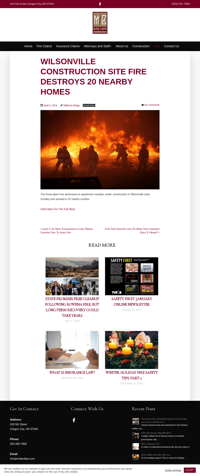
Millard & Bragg (71, 105)
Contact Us (171, 46)
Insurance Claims (68, 46)
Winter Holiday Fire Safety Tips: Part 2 (156, 455)
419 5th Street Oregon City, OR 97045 (32, 3)
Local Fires (89, 105)
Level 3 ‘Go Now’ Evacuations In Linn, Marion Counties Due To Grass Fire (66, 230)
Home (28, 46)
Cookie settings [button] (173, 470)
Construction (140, 46)
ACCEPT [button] (190, 470)
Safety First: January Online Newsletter (156, 433)
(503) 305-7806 (181, 3)
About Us (122, 46)
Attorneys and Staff (97, 46)
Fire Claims (44, 46)
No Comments (151, 105)
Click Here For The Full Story (57, 209)
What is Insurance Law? (72, 372)
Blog (157, 46)
